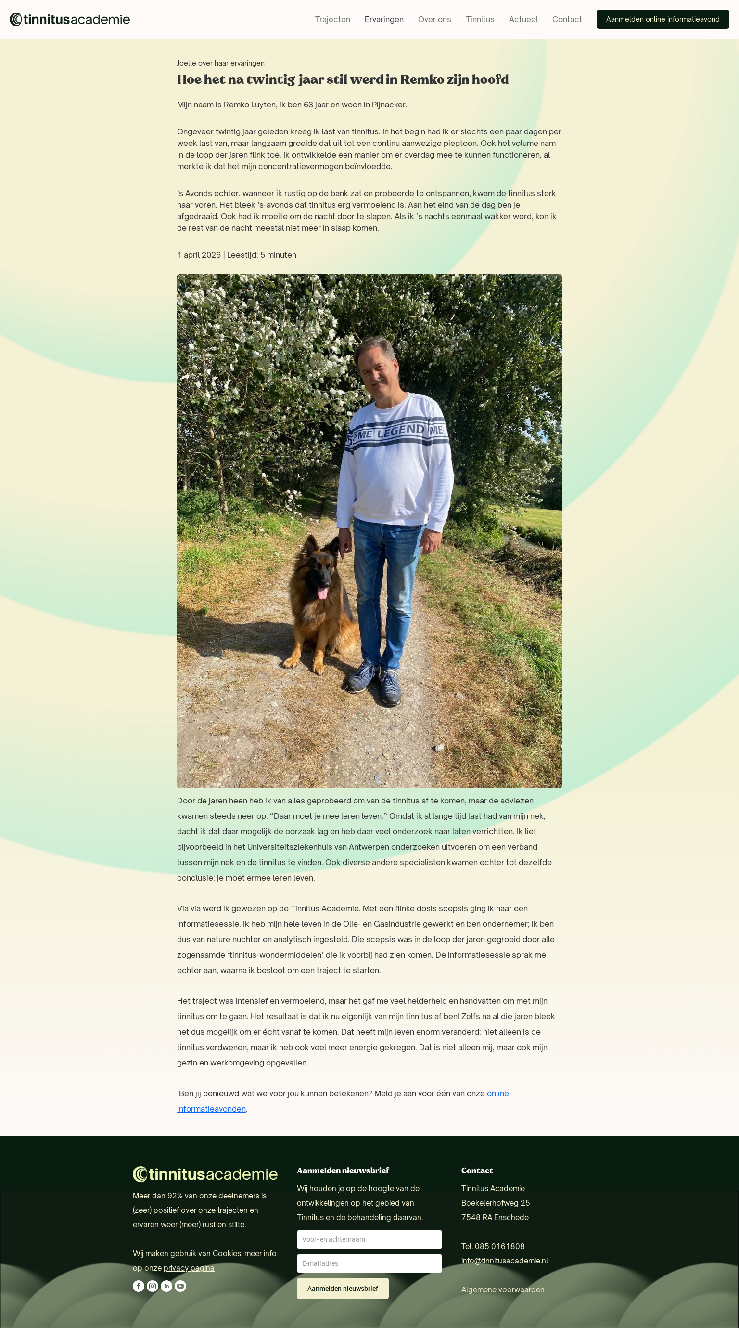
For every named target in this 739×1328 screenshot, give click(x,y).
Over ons (434, 19)
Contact (567, 19)
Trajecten (332, 19)
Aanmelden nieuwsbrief (342, 1288)
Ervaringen (384, 19)
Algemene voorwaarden (503, 1289)
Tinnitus (480, 19)
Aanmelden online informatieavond (663, 19)
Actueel (523, 19)
